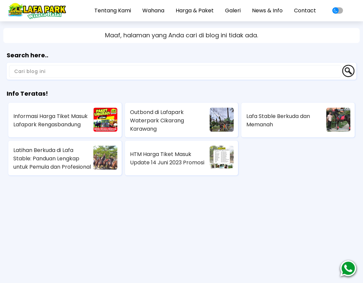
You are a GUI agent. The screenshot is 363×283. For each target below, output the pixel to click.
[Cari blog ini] (175, 71)
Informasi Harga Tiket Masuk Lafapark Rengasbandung (50, 120)
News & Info (267, 10)
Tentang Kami (112, 10)
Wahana (153, 10)
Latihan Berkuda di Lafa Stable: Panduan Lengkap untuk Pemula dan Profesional (52, 158)
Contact (305, 10)
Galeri (233, 10)
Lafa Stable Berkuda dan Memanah (278, 120)
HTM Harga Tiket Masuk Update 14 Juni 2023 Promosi (167, 158)
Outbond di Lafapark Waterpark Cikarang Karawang (157, 120)
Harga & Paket (195, 10)
